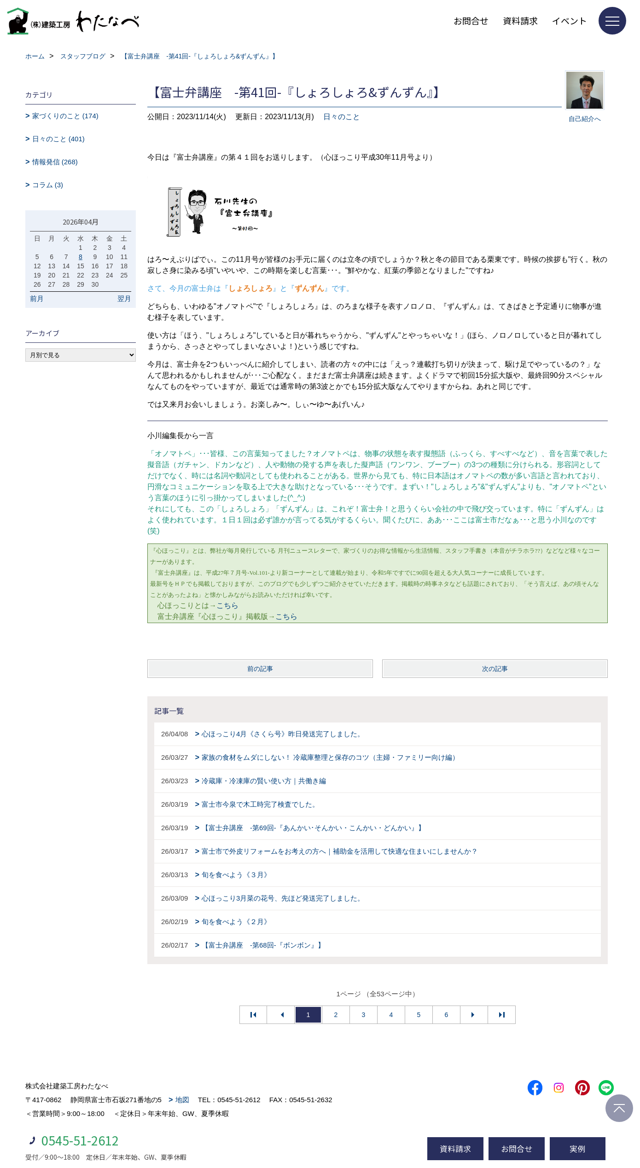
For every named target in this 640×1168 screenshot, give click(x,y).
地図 (182, 1100)
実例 (577, 1148)
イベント (569, 20)
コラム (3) (48, 185)
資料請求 (520, 20)
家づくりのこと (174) (65, 116)
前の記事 (260, 668)
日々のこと (341, 117)
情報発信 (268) (55, 162)
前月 (37, 298)
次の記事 (495, 668)
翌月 (124, 298)
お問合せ (471, 20)
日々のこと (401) (58, 139)
